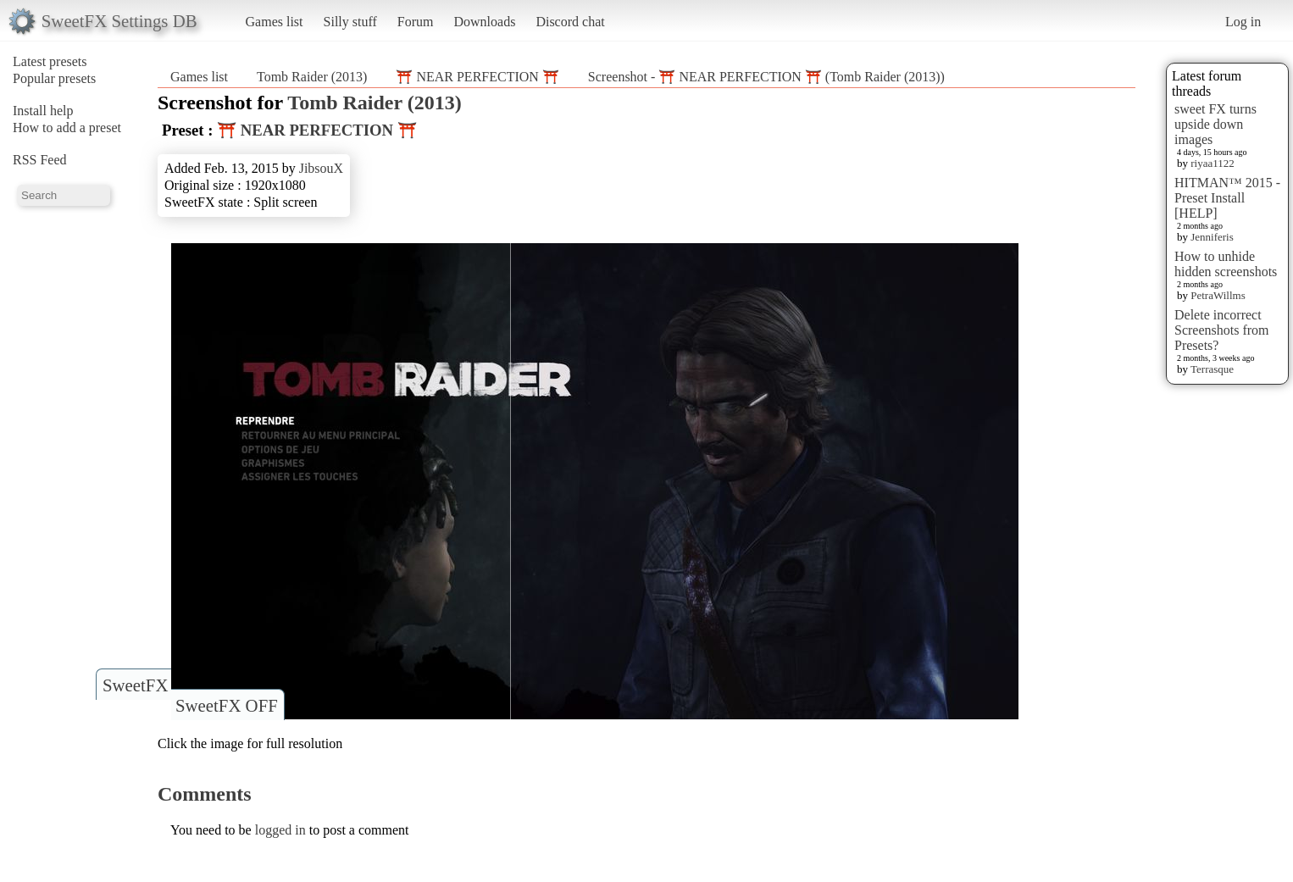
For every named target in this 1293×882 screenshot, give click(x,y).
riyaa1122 (1212, 163)
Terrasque (1212, 369)
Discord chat (570, 21)
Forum (415, 21)
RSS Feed (40, 160)
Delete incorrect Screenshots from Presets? (1221, 330)
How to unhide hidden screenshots (1225, 264)
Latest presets (50, 61)
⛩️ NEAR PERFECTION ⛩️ (477, 76)
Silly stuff (350, 21)
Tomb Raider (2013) (312, 76)
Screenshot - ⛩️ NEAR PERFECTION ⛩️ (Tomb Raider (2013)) (766, 76)
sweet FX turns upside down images (1215, 124)
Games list (274, 21)
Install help (43, 110)
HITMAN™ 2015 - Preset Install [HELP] (1227, 197)
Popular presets (54, 78)
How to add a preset (67, 127)
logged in (280, 830)
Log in (1243, 21)
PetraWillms (1217, 295)
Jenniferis (1212, 236)
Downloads (484, 21)
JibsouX (321, 168)
